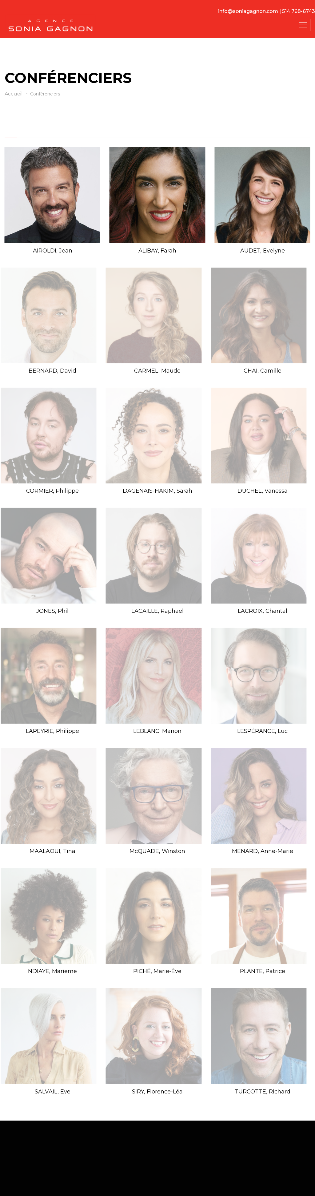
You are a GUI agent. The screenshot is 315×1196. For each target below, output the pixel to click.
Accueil (14, 94)
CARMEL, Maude (157, 370)
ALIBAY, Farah (157, 250)
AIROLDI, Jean (52, 250)
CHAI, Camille (262, 370)
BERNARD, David (52, 370)
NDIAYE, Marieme (52, 971)
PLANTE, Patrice (262, 971)
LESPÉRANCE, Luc (262, 731)
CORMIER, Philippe (52, 490)
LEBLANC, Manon (157, 731)
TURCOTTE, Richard (262, 1091)
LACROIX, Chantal (262, 611)
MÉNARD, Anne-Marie (262, 851)
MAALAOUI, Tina (52, 851)
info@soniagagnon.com (248, 11)
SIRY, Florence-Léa (157, 1091)
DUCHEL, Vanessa (262, 490)
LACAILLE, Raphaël (157, 611)
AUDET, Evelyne (262, 250)
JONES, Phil (52, 611)
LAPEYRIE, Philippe (52, 731)
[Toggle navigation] (302, 25)
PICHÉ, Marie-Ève (157, 971)
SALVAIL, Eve (52, 1091)
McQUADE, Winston (157, 851)
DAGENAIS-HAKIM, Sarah (157, 490)
